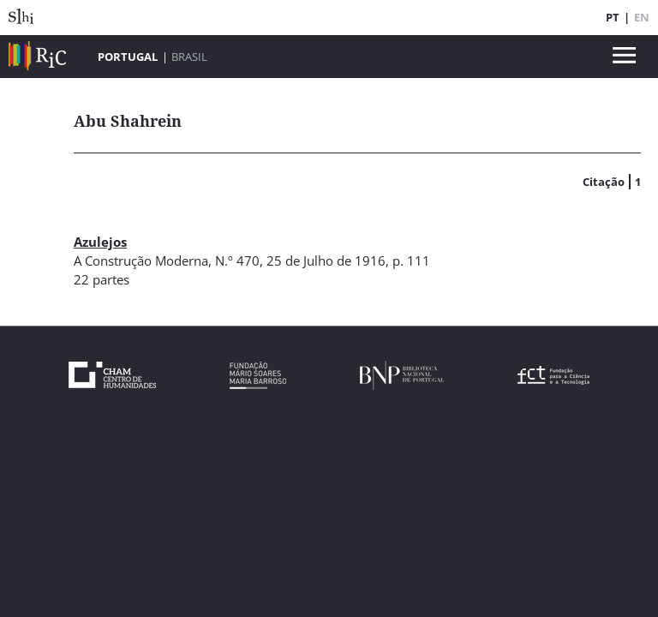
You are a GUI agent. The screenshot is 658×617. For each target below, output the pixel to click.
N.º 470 (237, 260)
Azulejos (100, 241)
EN (641, 17)
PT (612, 17)
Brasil (189, 56)
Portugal (128, 56)
